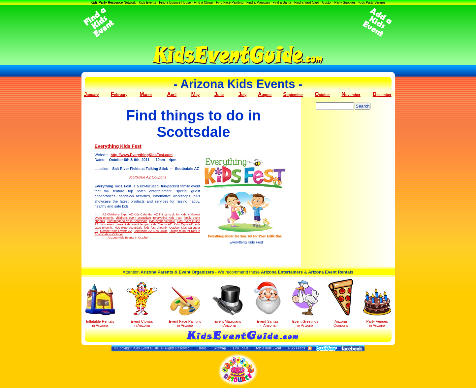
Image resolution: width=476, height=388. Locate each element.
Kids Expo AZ (183, 224)
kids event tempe (136, 224)
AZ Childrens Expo (114, 214)
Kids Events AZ (161, 224)
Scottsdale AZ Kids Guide (151, 231)
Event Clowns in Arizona (142, 304)
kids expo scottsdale (129, 227)
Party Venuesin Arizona (377, 307)
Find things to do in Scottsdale (127, 221)
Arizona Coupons (340, 303)
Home (202, 348)
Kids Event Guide (146, 348)
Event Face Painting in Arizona (185, 307)
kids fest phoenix (155, 227)
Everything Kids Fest (118, 146)
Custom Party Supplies (339, 2)
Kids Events (147, 2)
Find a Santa (281, 2)
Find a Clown (203, 2)
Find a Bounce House (175, 2)
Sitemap (220, 348)
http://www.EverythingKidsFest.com (142, 155)
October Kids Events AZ (116, 231)
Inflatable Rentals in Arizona (100, 305)
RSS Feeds (296, 348)
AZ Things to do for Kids (170, 214)
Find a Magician (258, 2)
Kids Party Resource (106, 2)
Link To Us (240, 348)
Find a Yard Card (306, 2)
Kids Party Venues (372, 2)
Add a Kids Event (268, 348)
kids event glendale (162, 221)
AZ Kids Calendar (140, 214)
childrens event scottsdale (133, 217)
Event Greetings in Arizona (305, 303)
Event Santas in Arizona (268, 303)
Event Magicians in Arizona (227, 306)
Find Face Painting (229, 2)
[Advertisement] (238, 22)
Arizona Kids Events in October (128, 237)
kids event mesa (112, 224)
